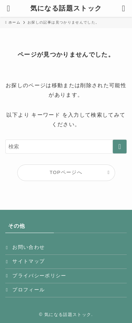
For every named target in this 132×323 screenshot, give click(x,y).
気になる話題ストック (66, 8)
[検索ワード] (66, 147)
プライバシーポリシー (39, 275)
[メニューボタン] (8, 8)
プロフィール (28, 289)
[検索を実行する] (120, 147)
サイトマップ (28, 261)
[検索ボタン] (123, 8)
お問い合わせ (28, 247)
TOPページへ (66, 172)
